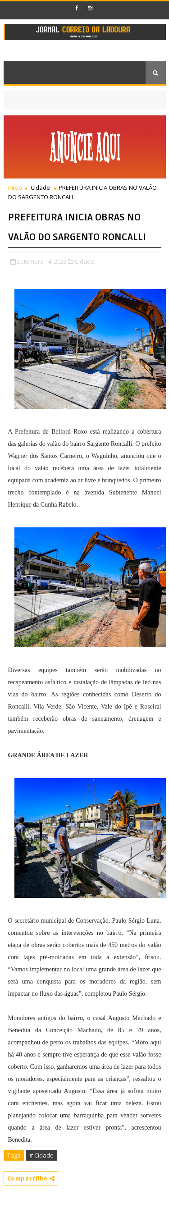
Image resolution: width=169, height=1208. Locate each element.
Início (15, 187)
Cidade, (85, 261)
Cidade (40, 187)
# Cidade (41, 1155)
